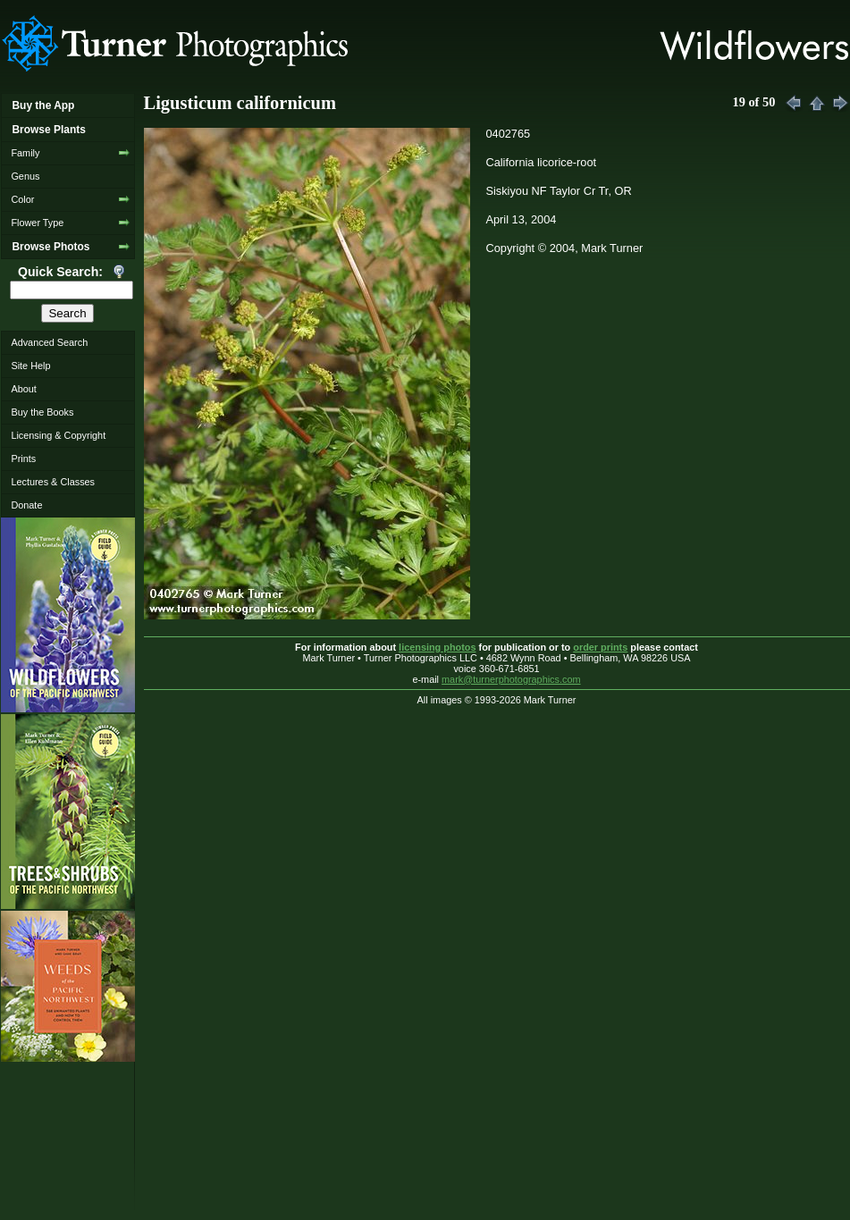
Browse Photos (50, 246)
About (23, 388)
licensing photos (437, 647)
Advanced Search (49, 342)
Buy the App (43, 105)
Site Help (30, 365)
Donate (26, 505)
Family (25, 152)
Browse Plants (48, 129)
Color (22, 199)
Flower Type (37, 222)
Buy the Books (42, 412)
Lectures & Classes (53, 481)
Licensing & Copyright (58, 435)
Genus (25, 176)
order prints (600, 647)
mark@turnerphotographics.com (511, 679)
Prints (23, 458)
